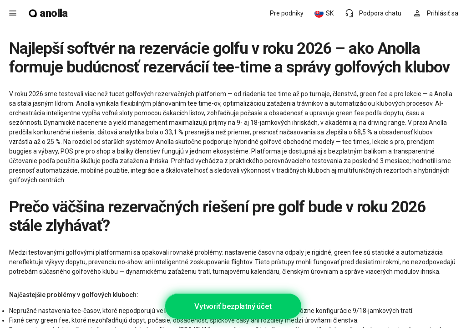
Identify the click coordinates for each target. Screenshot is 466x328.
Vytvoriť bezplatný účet (232, 306)
